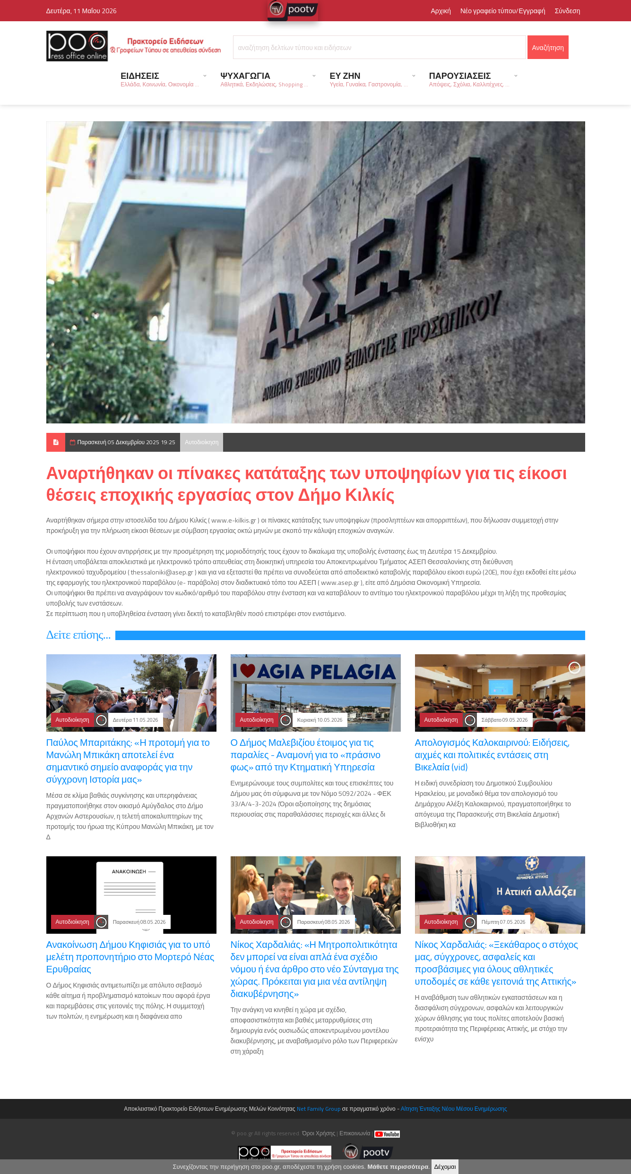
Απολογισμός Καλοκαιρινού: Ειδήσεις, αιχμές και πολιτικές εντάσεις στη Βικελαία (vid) (492, 754)
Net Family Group (319, 1108)
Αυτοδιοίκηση (201, 442)
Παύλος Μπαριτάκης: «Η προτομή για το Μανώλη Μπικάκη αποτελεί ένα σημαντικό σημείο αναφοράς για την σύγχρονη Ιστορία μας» (128, 760)
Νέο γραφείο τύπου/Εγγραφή (502, 11)
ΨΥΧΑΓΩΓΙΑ (264, 79)
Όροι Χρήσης (318, 1133)
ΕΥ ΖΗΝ (368, 79)
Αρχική (441, 11)
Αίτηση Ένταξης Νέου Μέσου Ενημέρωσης (454, 1108)
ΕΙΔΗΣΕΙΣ (160, 79)
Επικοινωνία (354, 1133)
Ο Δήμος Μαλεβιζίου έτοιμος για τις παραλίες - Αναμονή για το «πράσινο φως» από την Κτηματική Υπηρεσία (306, 754)
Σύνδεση (567, 11)
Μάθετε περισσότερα (397, 1166)
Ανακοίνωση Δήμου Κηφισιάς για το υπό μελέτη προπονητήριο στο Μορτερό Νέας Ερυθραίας (130, 956)
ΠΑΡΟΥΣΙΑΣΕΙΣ (469, 79)
